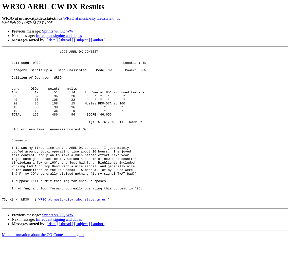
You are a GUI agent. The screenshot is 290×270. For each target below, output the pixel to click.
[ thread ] (66, 40)
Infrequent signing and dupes (59, 36)
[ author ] (98, 40)
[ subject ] (82, 40)
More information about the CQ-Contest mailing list (43, 266)
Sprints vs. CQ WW (58, 31)
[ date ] (52, 40)
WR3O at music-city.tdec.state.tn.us (91, 18)
